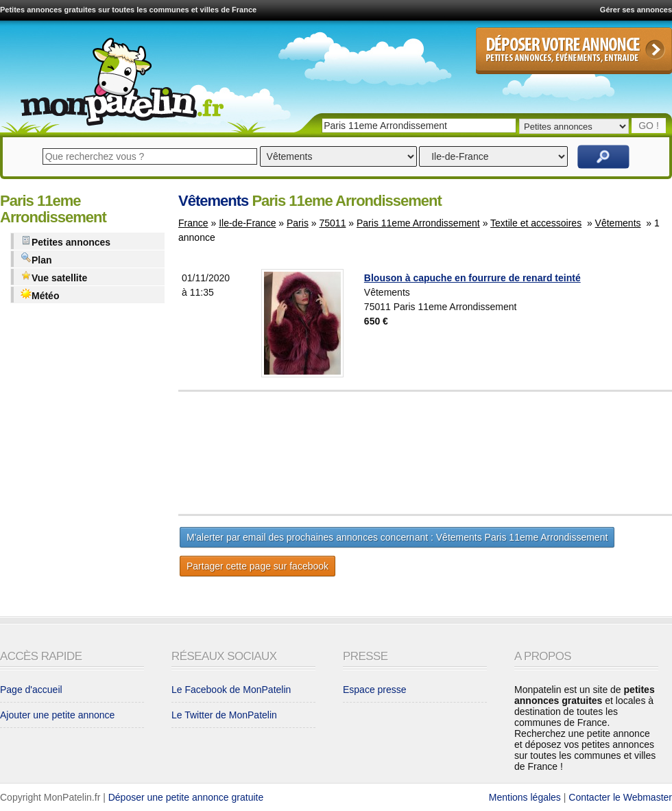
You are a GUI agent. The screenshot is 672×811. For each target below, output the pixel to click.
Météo (40, 294)
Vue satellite (54, 276)
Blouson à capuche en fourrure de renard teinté (472, 277)
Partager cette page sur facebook (257, 566)
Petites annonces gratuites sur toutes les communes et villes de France (128, 9)
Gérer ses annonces (636, 9)
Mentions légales (525, 797)
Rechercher (603, 157)
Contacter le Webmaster (620, 797)
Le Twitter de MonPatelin (224, 714)
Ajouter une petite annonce (57, 714)
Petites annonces (65, 241)
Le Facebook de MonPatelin (231, 689)
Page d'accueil (31, 689)
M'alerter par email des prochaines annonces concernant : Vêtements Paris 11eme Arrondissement (397, 537)
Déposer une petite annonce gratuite (186, 797)
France (193, 223)
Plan (36, 259)
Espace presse (375, 689)
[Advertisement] (459, 453)
